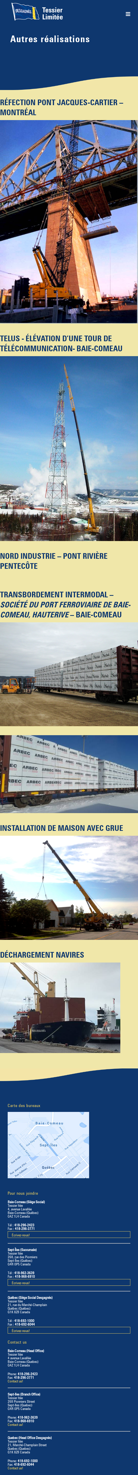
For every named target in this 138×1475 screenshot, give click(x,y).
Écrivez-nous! (21, 1235)
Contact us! (15, 1381)
